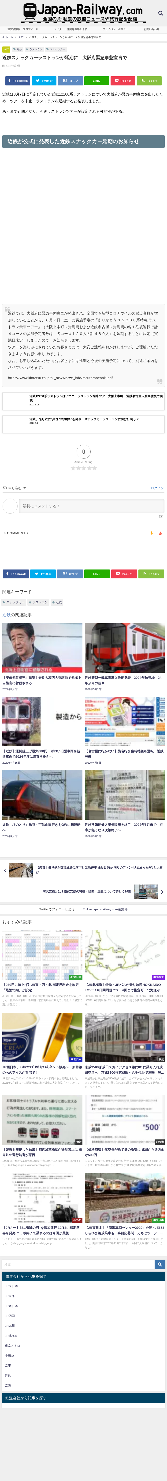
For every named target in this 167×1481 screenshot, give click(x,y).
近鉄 (6, 49)
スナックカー (57, 49)
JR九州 (10, 1325)
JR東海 (10, 1295)
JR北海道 (11, 1335)
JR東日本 (11, 1286)
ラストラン (36, 49)
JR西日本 (11, 1306)
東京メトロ (12, 1345)
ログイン (157, 488)
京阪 (8, 1385)
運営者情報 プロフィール (22, 29)
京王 (8, 1365)
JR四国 (10, 1315)
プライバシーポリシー (115, 29)
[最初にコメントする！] (91, 506)
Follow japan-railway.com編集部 (105, 909)
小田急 (9, 1355)
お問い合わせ (151, 29)
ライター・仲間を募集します (70, 29)
